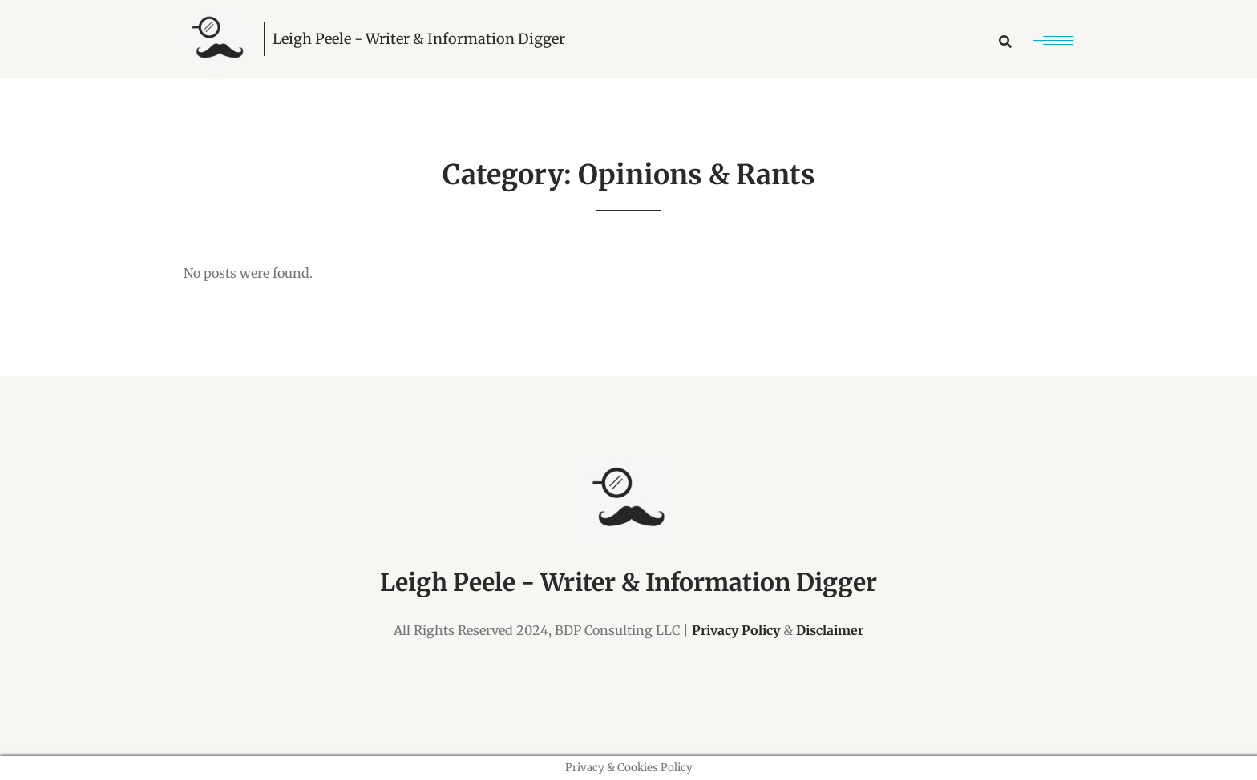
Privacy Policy (736, 630)
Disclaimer (829, 630)
